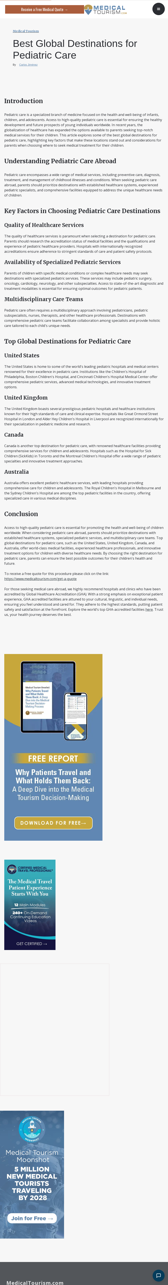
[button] (158, 9)
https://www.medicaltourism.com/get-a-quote (40, 578)
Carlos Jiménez (28, 64)
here (149, 609)
